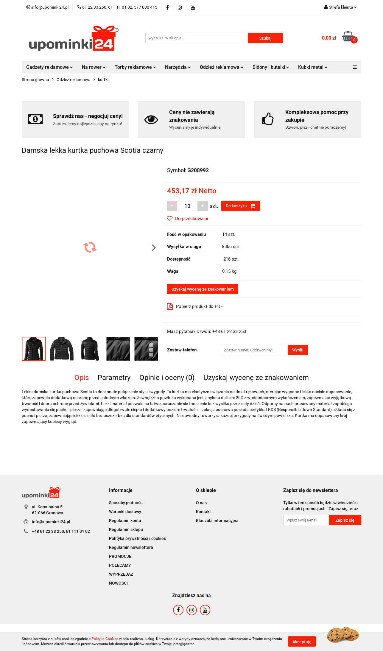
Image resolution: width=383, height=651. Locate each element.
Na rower (94, 67)
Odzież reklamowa (222, 67)
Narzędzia (178, 67)
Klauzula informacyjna (217, 520)
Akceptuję (302, 641)
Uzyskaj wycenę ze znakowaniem (203, 289)
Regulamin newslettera (131, 547)
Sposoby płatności (126, 502)
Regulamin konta (125, 520)
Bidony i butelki (271, 67)
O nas (201, 502)
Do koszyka (241, 206)
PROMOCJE (120, 556)
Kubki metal (313, 67)
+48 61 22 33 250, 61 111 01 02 (61, 531)
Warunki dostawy (125, 511)
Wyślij (297, 350)
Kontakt (203, 511)
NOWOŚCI (118, 583)
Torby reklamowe (135, 67)
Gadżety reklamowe (49, 67)
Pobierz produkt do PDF (195, 306)
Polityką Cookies (104, 639)
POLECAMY (120, 565)
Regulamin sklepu (126, 529)
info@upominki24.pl (51, 521)
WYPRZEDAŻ (121, 574)
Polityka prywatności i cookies (137, 538)
